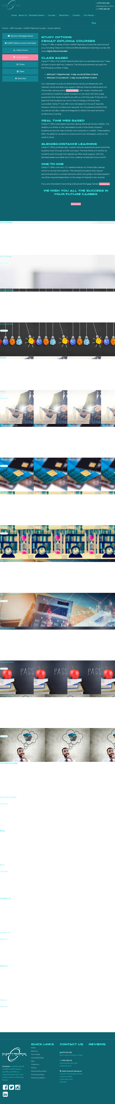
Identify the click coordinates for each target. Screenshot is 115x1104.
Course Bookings (37, 1058)
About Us (23, 15)
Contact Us (35, 1064)
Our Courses (35, 1054)
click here (3, 939)
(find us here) (72, 90)
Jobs (32, 1061)
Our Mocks (89, 15)
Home (14, 15)
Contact (76, 15)
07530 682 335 (104, 9)
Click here (4, 1007)
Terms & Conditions (38, 1078)
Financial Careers (36, 15)
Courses (51, 15)
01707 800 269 (103, 3)
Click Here (4, 263)
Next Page (76, 204)
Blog (94, 23)
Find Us (33, 1068)
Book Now (64, 15)
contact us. (104, 184)
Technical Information (39, 1071)
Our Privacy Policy (37, 1074)
